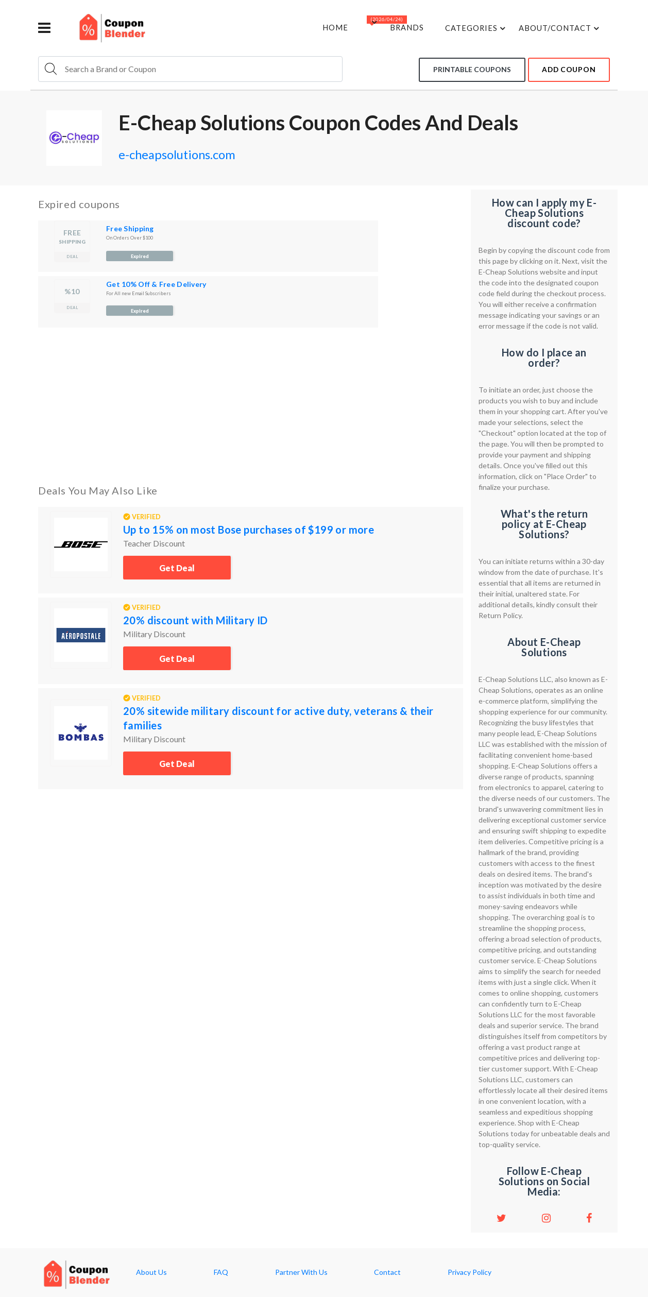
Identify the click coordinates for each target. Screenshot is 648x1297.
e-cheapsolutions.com (187, 153)
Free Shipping (130, 228)
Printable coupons (466, 68)
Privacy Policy (469, 1272)
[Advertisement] (250, 404)
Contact (387, 1272)
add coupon (566, 68)
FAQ (221, 1272)
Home (327, 28)
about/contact (558, 28)
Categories (473, 28)
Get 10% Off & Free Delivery (156, 284)
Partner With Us (301, 1272)
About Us (151, 1272)
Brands (402, 28)
